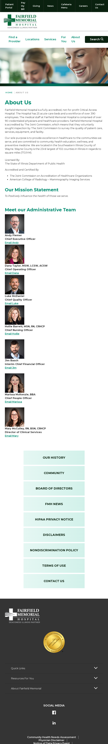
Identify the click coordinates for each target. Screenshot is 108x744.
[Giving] (36, 6)
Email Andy (12, 242)
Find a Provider (14, 39)
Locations (32, 39)
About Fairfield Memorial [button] (26, 688)
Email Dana (12, 273)
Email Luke (11, 303)
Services (50, 39)
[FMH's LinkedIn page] (54, 723)
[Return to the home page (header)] (20, 21)
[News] (50, 6)
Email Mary (11, 435)
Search (98, 39)
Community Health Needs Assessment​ (51, 737)
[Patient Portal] (9, 6)
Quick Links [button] (18, 668)
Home (9, 92)
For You (63, 39)
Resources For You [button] (22, 678)
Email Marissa (13, 401)
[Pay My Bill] (23, 6)
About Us (75, 39)
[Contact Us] (99, 6)
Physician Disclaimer (51, 740)
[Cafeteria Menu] (66, 6)
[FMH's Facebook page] (54, 713)
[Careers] (83, 6)
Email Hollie (12, 333)
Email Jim (10, 367)
